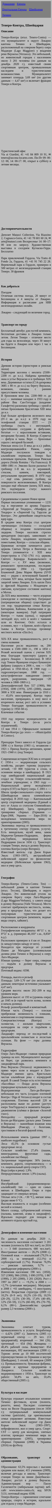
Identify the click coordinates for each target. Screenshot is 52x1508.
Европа (21, 3)
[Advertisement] (26, 121)
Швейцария (36, 9)
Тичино (6, 15)
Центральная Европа (14, 9)
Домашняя (8, 3)
